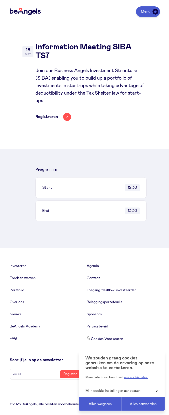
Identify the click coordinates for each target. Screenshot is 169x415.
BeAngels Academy (25, 326)
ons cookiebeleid (136, 377)
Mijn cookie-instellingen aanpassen (121, 391)
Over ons (17, 302)
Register (70, 374)
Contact (93, 278)
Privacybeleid (97, 326)
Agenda (93, 266)
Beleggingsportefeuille (104, 302)
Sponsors (94, 314)
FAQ (13, 338)
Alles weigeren (100, 404)
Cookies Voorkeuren (107, 339)
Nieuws (15, 314)
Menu (149, 11)
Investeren (18, 266)
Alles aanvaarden (143, 404)
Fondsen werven (23, 278)
